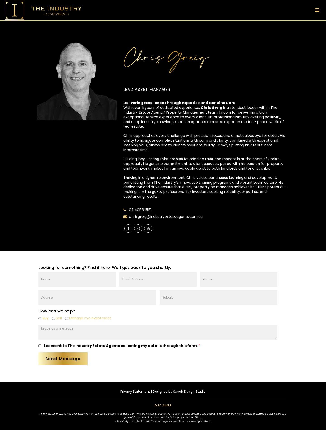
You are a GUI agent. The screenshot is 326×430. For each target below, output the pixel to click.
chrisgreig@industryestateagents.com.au (166, 217)
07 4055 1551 (140, 210)
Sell (57, 318)
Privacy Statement (135, 391)
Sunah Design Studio (189, 391)
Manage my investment (88, 318)
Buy (43, 318)
